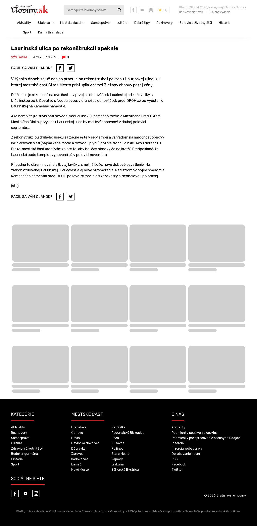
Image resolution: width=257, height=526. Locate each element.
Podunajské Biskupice (127, 433)
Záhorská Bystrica (125, 469)
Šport (27, 32)
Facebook (179, 464)
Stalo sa (44, 23)
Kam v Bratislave (50, 32)
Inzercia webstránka (187, 448)
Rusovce (117, 443)
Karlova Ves (79, 459)
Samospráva (100, 23)
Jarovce (77, 454)
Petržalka (118, 427)
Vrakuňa (117, 464)
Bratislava (79, 427)
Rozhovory (165, 23)
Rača (115, 438)
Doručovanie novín (191, 12)
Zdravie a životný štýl (195, 23)
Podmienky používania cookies (194, 433)
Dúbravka (78, 448)
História (224, 23)
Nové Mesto (80, 469)
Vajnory (117, 459)
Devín (75, 438)
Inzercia (178, 443)
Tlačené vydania (219, 12)
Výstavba (19, 57)
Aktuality (24, 23)
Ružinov (117, 448)
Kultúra (121, 23)
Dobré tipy (142, 23)
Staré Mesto (120, 454)
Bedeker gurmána (24, 454)
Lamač (76, 464)
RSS (175, 459)
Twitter (177, 469)
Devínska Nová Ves (85, 443)
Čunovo (77, 433)
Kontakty (178, 427)
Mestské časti (70, 23)
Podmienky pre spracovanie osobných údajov (206, 438)
